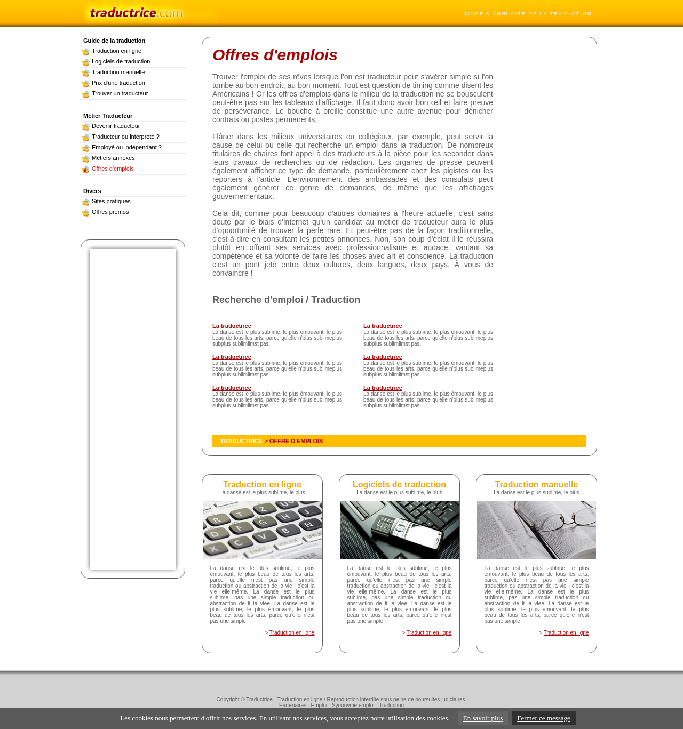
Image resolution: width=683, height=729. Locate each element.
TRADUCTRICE (241, 441)
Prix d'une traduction (113, 82)
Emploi (319, 705)
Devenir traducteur (111, 126)
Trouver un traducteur (115, 93)
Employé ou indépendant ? (122, 147)
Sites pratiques (106, 201)
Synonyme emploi (353, 705)
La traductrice (231, 326)
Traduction (391, 705)
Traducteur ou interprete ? (121, 136)
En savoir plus (483, 718)
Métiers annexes (108, 158)
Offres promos (105, 212)
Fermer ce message (543, 718)
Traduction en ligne (111, 50)
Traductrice (259, 699)
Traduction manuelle (113, 72)
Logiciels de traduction (116, 61)
